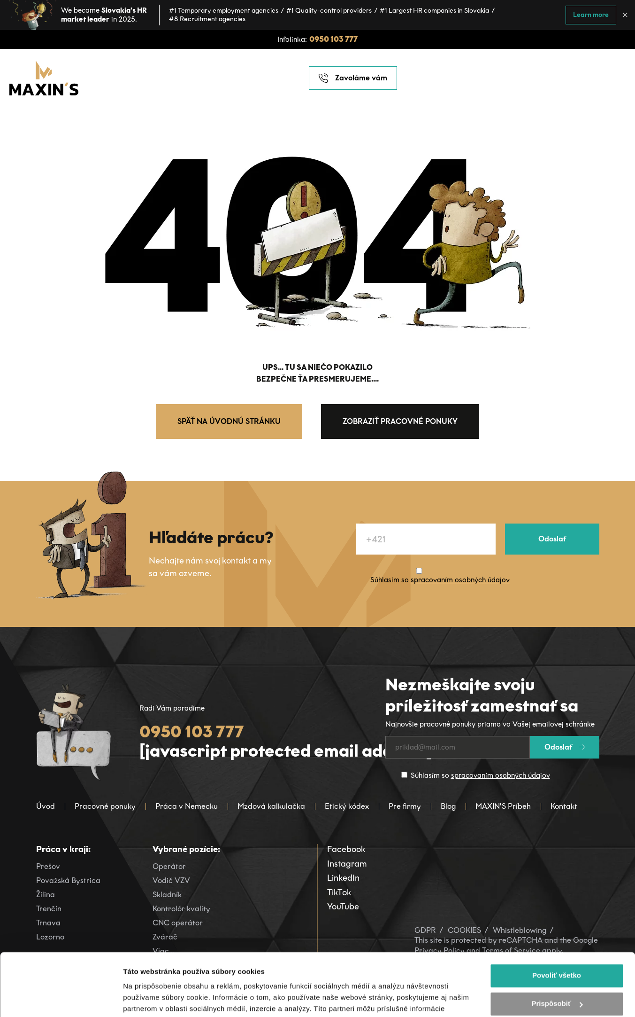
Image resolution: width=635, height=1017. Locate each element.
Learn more (591, 15)
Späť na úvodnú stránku (229, 421)
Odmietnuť (556, 973)
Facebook (346, 849)
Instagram (347, 864)
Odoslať (552, 538)
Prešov (48, 866)
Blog (448, 806)
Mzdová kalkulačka (271, 806)
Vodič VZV (171, 880)
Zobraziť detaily (149, 998)
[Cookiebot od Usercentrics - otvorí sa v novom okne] (61, 999)
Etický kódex (347, 806)
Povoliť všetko (556, 917)
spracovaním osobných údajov (460, 580)
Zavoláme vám (353, 78)
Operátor (169, 866)
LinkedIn (343, 878)
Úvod (45, 806)
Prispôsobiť (556, 945)
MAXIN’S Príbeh (503, 806)
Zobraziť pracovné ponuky (400, 421)
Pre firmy (405, 806)
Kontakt (564, 806)
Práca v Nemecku (186, 806)
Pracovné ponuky (105, 806)
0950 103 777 (333, 39)
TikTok (339, 892)
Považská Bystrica (68, 880)
